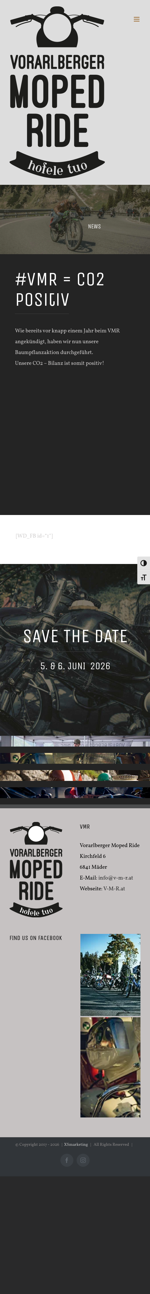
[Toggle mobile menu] (137, 19)
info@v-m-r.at (115, 878)
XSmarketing (76, 1145)
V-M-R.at (114, 889)
